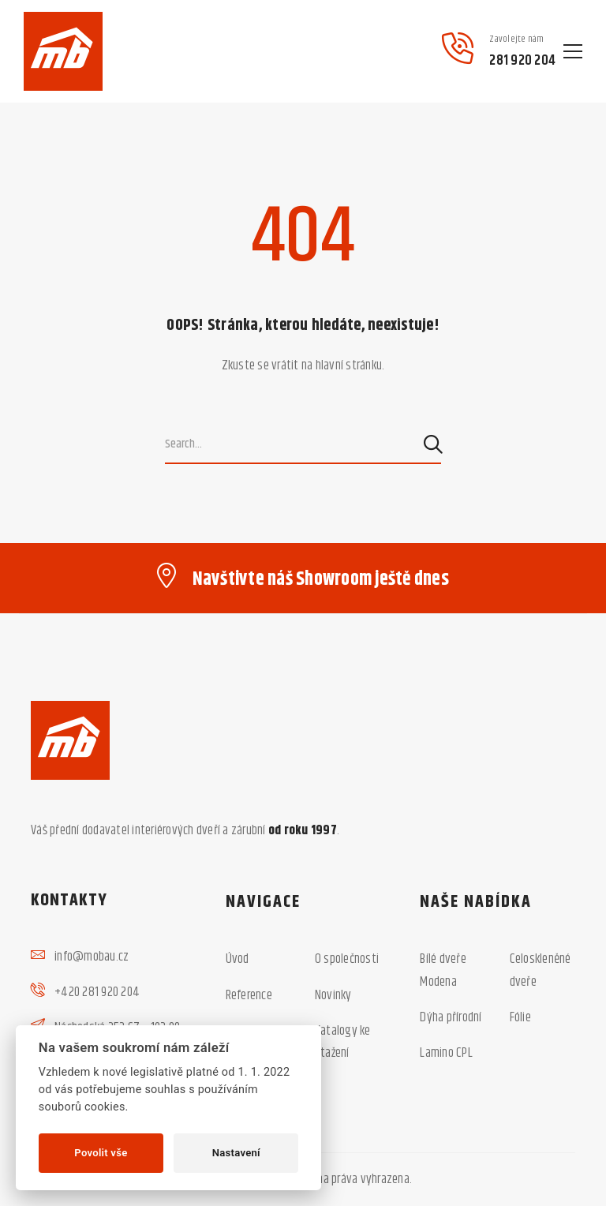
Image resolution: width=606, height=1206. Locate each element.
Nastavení (236, 1153)
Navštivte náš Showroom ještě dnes (321, 579)
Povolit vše (100, 1153)
